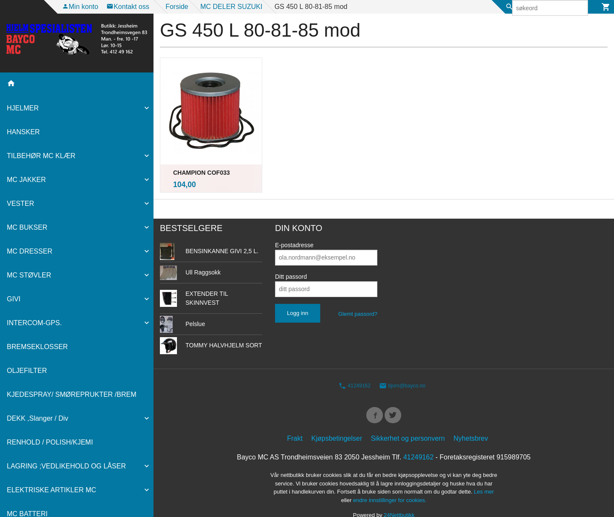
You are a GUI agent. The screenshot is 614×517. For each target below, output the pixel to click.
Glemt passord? (357, 296)
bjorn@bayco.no (402, 369)
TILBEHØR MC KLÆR (41, 155)
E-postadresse (294, 227)
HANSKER (23, 132)
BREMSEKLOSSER (37, 346)
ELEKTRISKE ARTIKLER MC (51, 490)
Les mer (484, 477)
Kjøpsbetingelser (336, 423)
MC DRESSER (29, 251)
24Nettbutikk (399, 500)
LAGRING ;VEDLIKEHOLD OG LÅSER (66, 466)
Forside (176, 6)
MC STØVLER (29, 275)
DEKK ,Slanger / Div (37, 418)
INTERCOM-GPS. (34, 322)
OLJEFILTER (27, 370)
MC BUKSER (27, 227)
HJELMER (23, 108)
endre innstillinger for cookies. (389, 485)
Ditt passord (291, 259)
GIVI (13, 299)
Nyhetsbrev (471, 423)
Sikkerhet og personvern (408, 423)
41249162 (355, 369)
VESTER (20, 203)
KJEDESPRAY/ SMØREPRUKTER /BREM (71, 394)
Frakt (294, 423)
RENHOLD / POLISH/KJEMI (50, 442)
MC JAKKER (26, 179)
